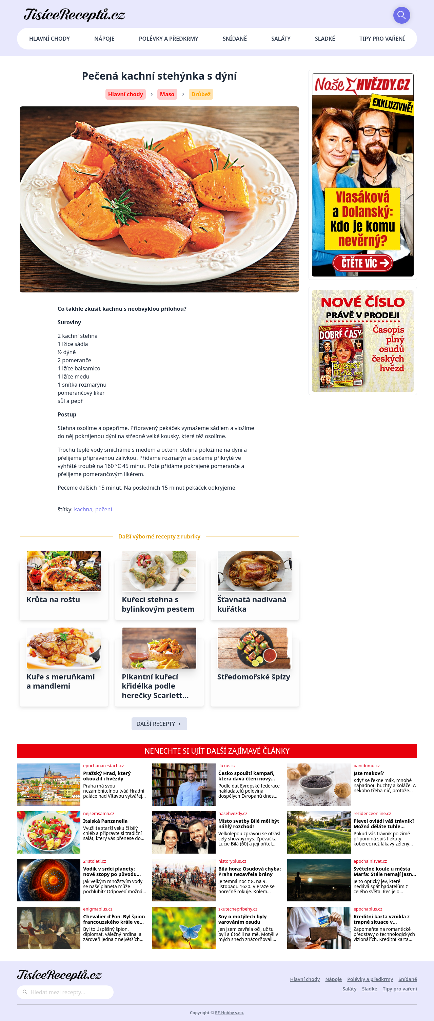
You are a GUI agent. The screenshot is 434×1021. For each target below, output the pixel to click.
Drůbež (201, 94)
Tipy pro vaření (382, 38)
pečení (103, 509)
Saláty (281, 38)
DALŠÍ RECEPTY (159, 724)
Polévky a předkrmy (168, 38)
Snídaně (235, 38)
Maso (167, 94)
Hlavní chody (49, 38)
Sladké (325, 38)
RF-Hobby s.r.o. (229, 1013)
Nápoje (104, 38)
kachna (83, 509)
